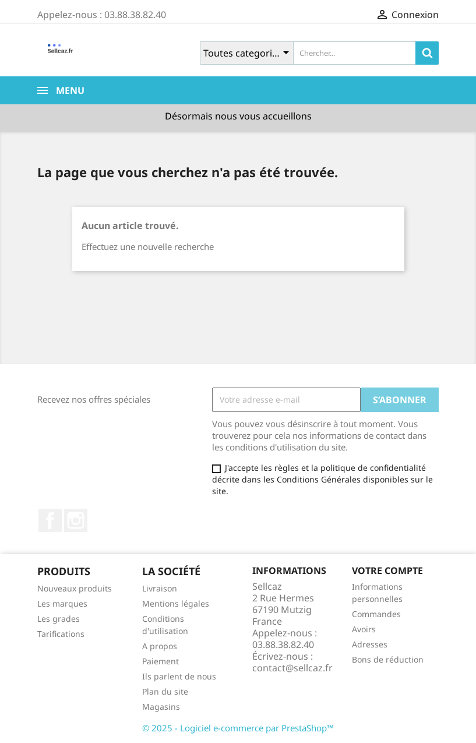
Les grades (58, 618)
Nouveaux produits (74, 588)
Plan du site (165, 691)
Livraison (159, 588)
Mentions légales (175, 603)
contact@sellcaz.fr (292, 667)
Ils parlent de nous (179, 676)
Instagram (75, 520)
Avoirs (364, 629)
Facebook (50, 520)
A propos (159, 646)
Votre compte (387, 570)
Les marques (62, 603)
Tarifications (60, 633)
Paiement (160, 661)
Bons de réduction (388, 659)
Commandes (376, 613)
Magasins (161, 706)
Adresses (369, 644)
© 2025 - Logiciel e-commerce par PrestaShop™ (238, 728)
